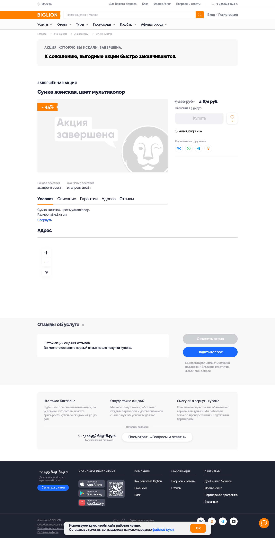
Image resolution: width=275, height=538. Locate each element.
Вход (211, 15)
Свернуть (44, 220)
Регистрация (228, 15)
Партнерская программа (221, 495)
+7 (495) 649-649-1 (99, 435)
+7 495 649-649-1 (227, 3)
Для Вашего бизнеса (123, 3)
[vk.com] (201, 521)
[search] (200, 14)
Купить (199, 118)
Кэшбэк (129, 24)
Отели (65, 24)
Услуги (45, 24)
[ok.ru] (212, 521)
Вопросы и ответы (188, 3)
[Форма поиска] (134, 15)
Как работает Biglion (148, 481)
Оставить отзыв (210, 339)
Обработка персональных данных (56, 524)
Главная (41, 34)
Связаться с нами (53, 487)
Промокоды (105, 24)
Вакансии (140, 488)
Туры (83, 24)
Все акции (211, 501)
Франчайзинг (162, 3)
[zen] (234, 521)
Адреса (109, 199)
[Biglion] (48, 15)
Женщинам (57, 34)
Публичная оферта (47, 532)
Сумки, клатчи (101, 34)
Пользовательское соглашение (55, 528)
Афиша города (155, 24)
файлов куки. (163, 529)
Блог (145, 3)
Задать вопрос (210, 352)
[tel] (223, 521)
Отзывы (127, 199)
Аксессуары (78, 34)
